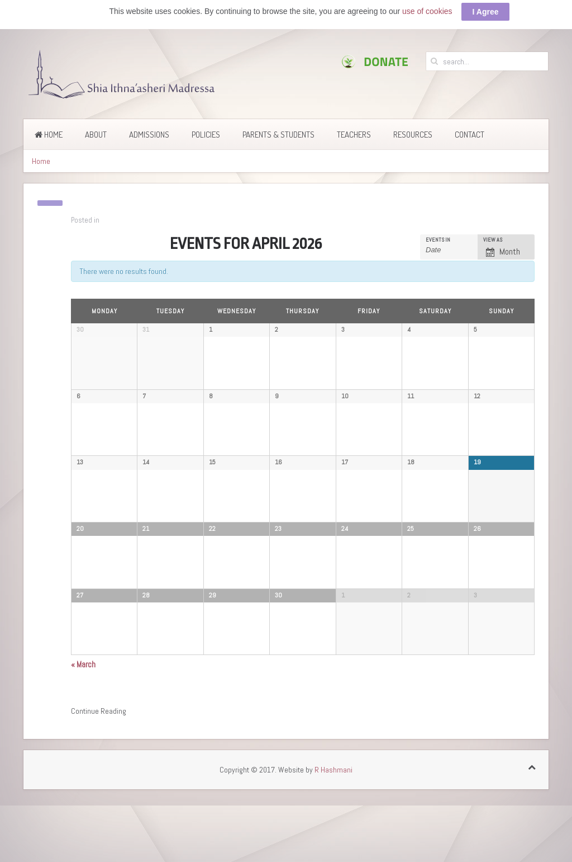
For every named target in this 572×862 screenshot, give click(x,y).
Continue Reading (98, 777)
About (96, 126)
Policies (206, 126)
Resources (412, 126)
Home (49, 126)
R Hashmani (333, 836)
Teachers (354, 126)
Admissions (149, 126)
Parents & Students (278, 126)
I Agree (486, 11)
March (83, 731)
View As (492, 232)
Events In (438, 232)
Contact (469, 126)
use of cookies (427, 11)
